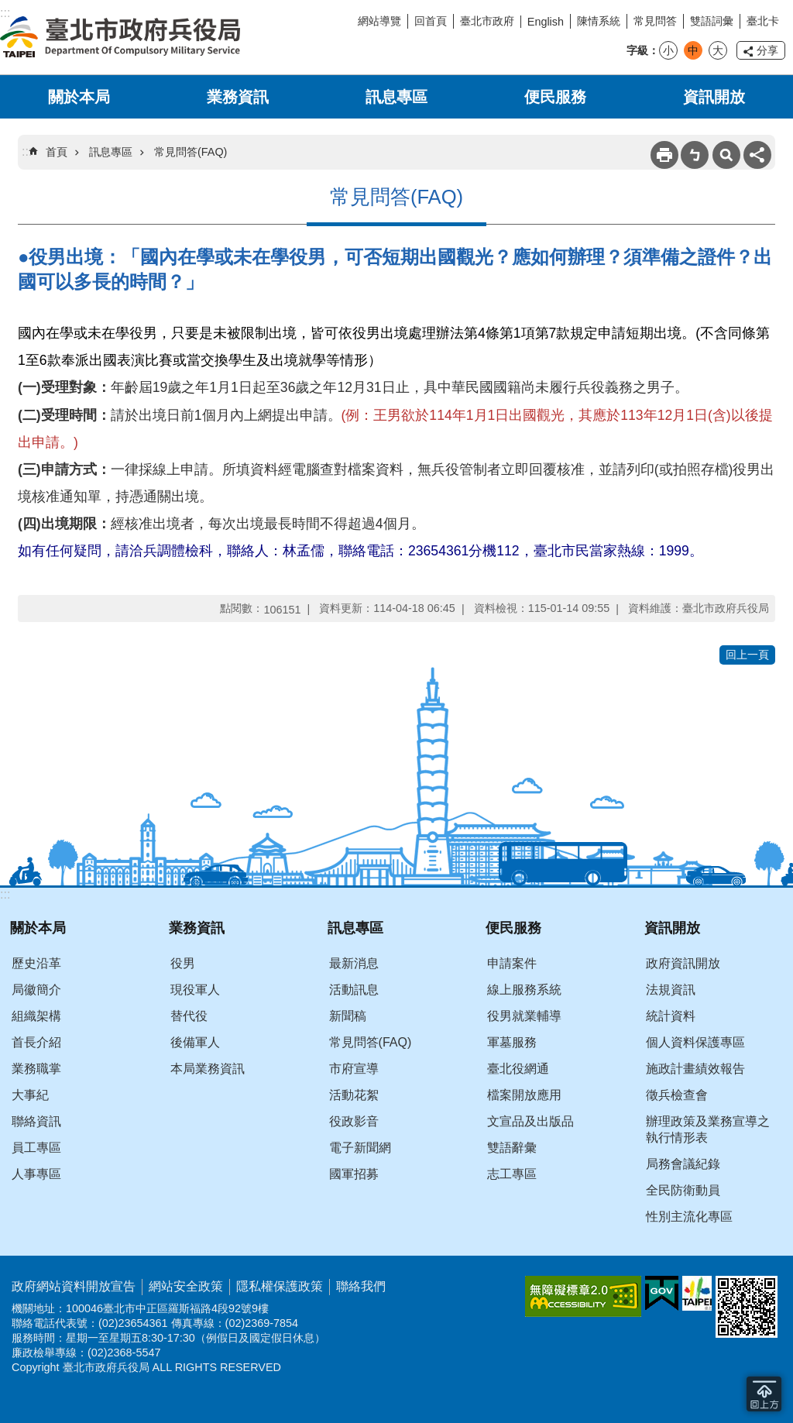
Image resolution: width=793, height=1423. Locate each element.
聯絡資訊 (36, 1121)
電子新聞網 (360, 1147)
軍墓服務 (512, 1042)
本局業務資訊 (207, 1068)
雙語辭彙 (512, 1147)
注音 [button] (695, 155)
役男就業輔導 (524, 1016)
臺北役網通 (518, 1068)
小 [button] (668, 50)
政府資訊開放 (683, 963)
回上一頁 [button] (747, 654)
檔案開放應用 (524, 1095)
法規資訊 (670, 989)
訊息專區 (396, 96)
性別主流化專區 (689, 1216)
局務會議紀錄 (683, 1163)
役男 (182, 963)
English (545, 21)
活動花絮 (354, 1095)
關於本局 (79, 96)
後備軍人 (195, 1042)
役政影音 (354, 1121)
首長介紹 (36, 1042)
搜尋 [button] (726, 155)
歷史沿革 (36, 963)
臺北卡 (763, 21)
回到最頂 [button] (764, 1394)
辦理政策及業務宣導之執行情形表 (708, 1129)
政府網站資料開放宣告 (74, 1286)
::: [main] (27, 151)
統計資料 (670, 1016)
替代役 (189, 1016)
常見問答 (655, 21)
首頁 (56, 152)
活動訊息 (354, 989)
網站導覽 (379, 21)
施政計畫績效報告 (695, 1068)
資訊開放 (714, 96)
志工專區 (512, 1174)
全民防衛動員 (683, 1190)
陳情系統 (598, 21)
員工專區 (36, 1147)
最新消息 (354, 963)
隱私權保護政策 (279, 1286)
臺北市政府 (487, 21)
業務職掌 (36, 1068)
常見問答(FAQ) (190, 152)
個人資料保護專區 (695, 1042)
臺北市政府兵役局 (120, 37)
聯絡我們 (361, 1286)
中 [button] (693, 50)
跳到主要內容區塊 (8, 8)
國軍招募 (354, 1174)
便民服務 (555, 96)
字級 (637, 50)
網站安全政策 (186, 1286)
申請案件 (512, 963)
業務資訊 (238, 96)
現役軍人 (195, 989)
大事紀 (30, 1095)
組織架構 (36, 1016)
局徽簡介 (36, 989)
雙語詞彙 (711, 21)
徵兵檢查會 (677, 1095)
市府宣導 (354, 1068)
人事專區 (36, 1174)
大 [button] (717, 50)
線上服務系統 (524, 989)
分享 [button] (767, 50)
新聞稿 (347, 1016)
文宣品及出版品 (530, 1121)
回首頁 (430, 21)
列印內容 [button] (664, 155)
